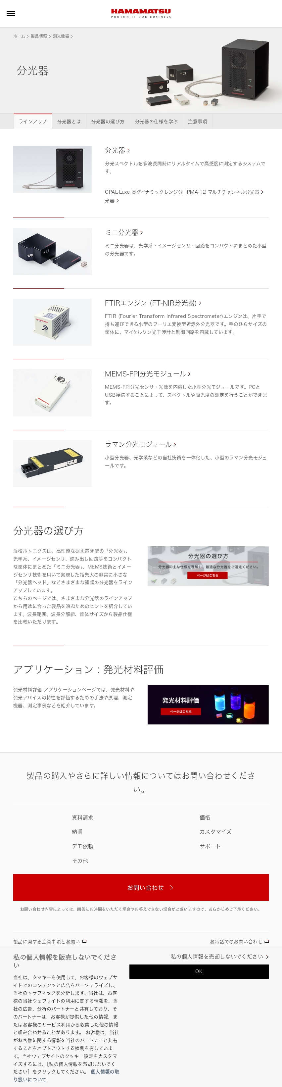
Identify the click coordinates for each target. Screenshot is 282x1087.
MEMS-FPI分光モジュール (145, 374)
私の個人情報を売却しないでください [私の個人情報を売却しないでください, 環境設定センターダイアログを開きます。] (217, 957)
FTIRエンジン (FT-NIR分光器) (151, 303)
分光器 (115, 150)
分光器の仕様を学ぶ (156, 121)
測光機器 (61, 36)
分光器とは (69, 121)
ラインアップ (33, 121)
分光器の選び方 (108, 121)
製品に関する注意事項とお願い (46, 941)
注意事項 (197, 121)
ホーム (19, 36)
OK (199, 971)
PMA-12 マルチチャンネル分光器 (223, 192)
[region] (141, 1017)
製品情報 (39, 36)
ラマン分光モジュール (138, 444)
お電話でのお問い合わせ (236, 941)
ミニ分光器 (121, 232)
